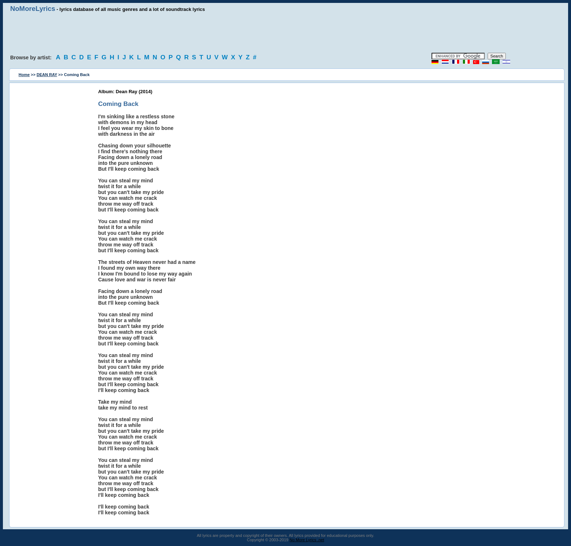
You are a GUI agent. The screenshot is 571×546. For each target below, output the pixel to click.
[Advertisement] (285, 32)
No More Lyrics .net (307, 540)
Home (24, 74)
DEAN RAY (47, 74)
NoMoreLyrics (32, 8)
